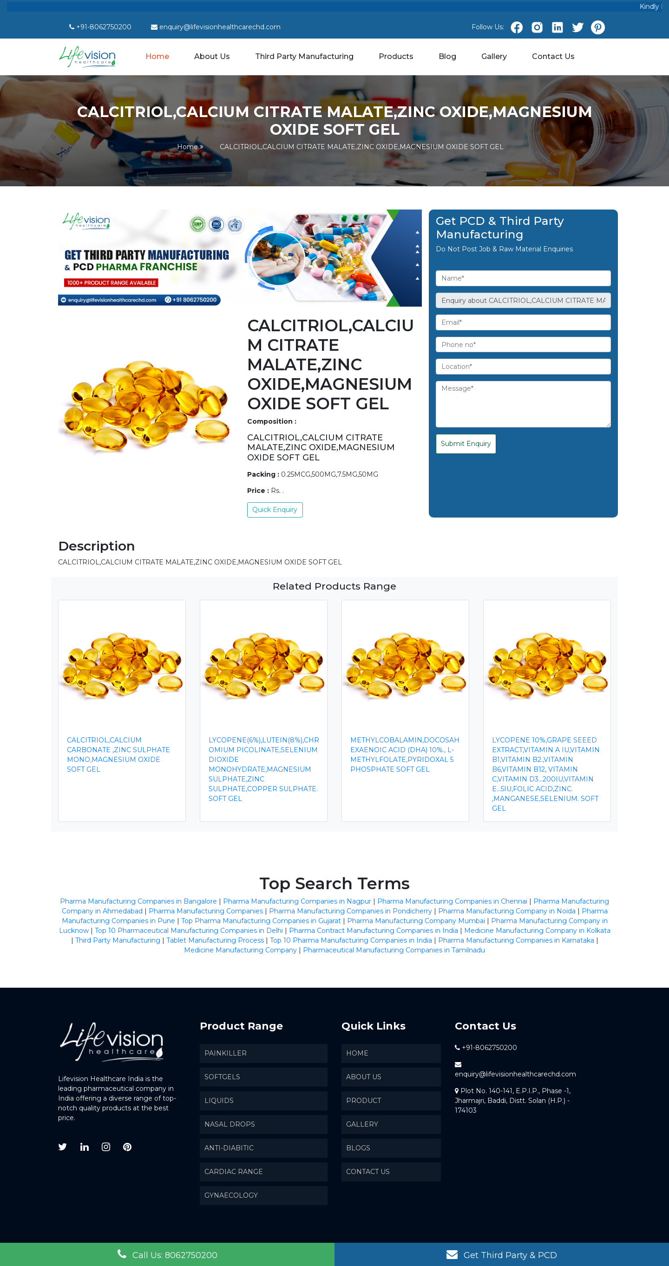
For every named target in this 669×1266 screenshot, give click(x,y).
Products (396, 56)
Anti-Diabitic (229, 1148)
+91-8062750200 (103, 27)
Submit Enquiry (466, 443)
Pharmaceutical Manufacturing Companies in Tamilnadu (394, 950)
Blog (447, 56)
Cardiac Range (233, 1172)
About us (363, 1077)
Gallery (494, 56)
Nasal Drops (229, 1124)
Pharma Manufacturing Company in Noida (507, 911)
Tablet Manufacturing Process (215, 940)
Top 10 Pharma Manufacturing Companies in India (351, 940)
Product (363, 1100)
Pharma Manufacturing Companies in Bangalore (138, 901)
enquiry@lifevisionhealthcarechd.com (220, 27)
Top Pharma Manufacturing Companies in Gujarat (261, 921)
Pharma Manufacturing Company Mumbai (416, 921)
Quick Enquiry (274, 509)
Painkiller (225, 1053)
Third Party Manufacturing (304, 56)
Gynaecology (231, 1195)
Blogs (358, 1148)
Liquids (219, 1100)
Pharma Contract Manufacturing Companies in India (373, 930)
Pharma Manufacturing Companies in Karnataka (516, 940)
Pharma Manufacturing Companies (206, 911)
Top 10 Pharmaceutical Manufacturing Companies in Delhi (189, 930)
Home (157, 56)
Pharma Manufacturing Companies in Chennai (452, 901)
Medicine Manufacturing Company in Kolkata (537, 930)
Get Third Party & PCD (501, 1254)
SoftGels (222, 1077)
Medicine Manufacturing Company (240, 950)
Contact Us (553, 56)
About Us (212, 56)
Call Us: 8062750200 (167, 1254)
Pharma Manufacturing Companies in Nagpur (297, 901)
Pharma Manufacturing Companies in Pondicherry (350, 911)
